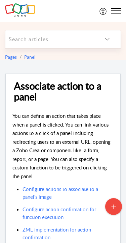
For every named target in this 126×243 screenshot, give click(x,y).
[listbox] (107, 39)
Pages (11, 57)
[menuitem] (103, 11)
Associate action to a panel (57, 92)
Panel (29, 57)
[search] (49, 39)
